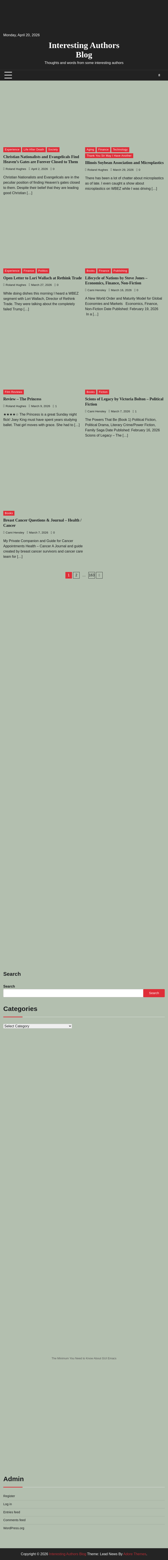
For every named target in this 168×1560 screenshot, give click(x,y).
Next (99, 575)
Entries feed (11, 1512)
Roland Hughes (14, 169)
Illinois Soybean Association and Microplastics (124, 163)
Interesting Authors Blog (84, 49)
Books (91, 270)
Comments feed (14, 1520)
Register (9, 1496)
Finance (103, 149)
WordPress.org (13, 1528)
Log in (7, 1504)
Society (53, 149)
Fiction (103, 392)
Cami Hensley (95, 290)
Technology (120, 149)
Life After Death (34, 149)
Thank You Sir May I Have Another (109, 155)
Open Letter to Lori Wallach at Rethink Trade (42, 278)
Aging (90, 149)
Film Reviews (13, 392)
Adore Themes (134, 1554)
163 (92, 575)
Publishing (120, 270)
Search (9, 986)
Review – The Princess (22, 399)
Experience (12, 149)
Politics (43, 270)
